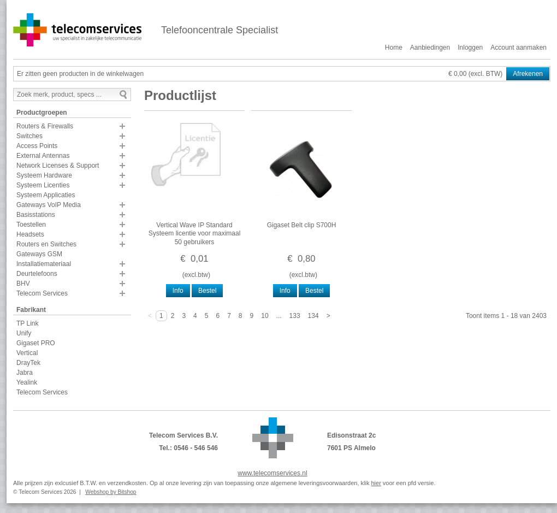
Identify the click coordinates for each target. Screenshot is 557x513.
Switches (29, 136)
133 (294, 316)
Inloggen (470, 47)
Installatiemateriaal (43, 264)
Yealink (26, 382)
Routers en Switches (46, 244)
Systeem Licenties (42, 185)
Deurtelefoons (36, 274)
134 (313, 316)
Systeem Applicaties (45, 195)
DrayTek (28, 363)
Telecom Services (42, 293)
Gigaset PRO (35, 343)
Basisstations (35, 215)
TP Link (27, 323)
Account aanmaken (518, 47)
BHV (23, 283)
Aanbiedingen (430, 47)
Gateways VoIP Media (48, 205)
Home (393, 47)
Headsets (30, 234)
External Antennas (42, 156)
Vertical (27, 353)
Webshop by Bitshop (110, 492)
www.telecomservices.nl (272, 473)
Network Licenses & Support (57, 165)
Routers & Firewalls (44, 126)
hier (376, 483)
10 (264, 316)
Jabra (24, 372)
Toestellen (31, 224)
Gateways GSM (39, 254)
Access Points (36, 146)
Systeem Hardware (44, 175)
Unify (23, 333)
